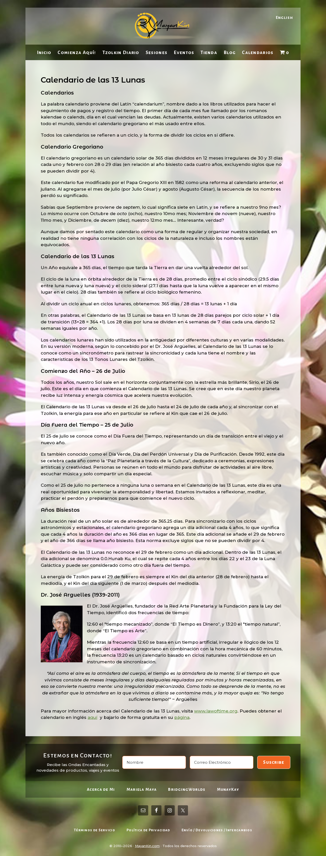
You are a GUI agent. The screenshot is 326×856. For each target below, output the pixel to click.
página (181, 717)
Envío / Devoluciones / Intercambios (217, 830)
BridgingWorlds (186, 789)
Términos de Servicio (94, 830)
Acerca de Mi (101, 789)
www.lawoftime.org (215, 711)
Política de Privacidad (148, 830)
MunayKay (228, 789)
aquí (92, 717)
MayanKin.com (147, 846)
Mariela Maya (142, 789)
